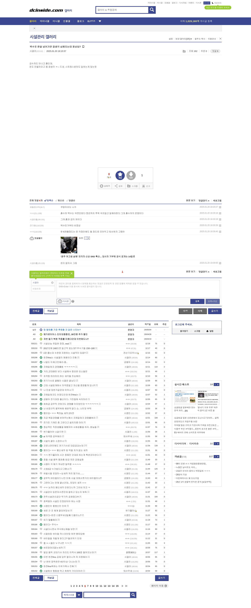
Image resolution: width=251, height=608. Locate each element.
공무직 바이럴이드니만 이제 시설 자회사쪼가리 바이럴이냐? (70, 478)
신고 (146, 186)
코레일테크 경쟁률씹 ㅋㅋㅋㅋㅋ (57, 367)
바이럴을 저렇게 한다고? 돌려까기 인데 (61, 538)
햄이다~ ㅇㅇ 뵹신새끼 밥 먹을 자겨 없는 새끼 (64, 450)
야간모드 (217, 3)
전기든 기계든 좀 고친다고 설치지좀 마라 (61, 422)
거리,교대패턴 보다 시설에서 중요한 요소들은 (63, 371)
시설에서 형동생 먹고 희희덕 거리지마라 (61, 571)
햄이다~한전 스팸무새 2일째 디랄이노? (60, 515)
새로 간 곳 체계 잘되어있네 (54, 510)
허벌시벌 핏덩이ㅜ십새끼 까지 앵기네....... (62, 473)
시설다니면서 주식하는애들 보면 (57, 529)
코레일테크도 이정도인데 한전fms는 (59, 394)
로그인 (207, 3)
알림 (209, 331)
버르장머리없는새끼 (51, 548)
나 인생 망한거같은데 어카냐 (55, 390)
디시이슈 (194, 443)
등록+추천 (212, 301)
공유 (119, 186)
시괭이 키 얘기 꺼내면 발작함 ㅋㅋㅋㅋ (60, 464)
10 (97, 586)
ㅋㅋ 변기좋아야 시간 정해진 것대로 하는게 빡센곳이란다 (69, 455)
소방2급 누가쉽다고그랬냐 (54, 469)
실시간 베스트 (182, 384)
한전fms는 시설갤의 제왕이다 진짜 (58, 357)
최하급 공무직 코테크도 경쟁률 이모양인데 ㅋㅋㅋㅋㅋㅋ (69, 404)
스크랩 (184, 51)
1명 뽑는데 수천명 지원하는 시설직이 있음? (62, 353)
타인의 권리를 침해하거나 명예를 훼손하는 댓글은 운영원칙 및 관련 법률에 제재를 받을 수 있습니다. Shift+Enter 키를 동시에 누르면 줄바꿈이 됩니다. (103, 285)
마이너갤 (151, 3)
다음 (123, 586)
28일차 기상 (181, 474)
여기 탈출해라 (48, 520)
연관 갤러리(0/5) (183, 39)
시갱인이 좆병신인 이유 (53, 506)
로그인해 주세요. (184, 324)
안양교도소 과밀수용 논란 (185, 421)
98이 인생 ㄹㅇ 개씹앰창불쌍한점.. (191, 464)
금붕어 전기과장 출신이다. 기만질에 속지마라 (63, 399)
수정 (185, 311)
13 (109, 586)
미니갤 (160, 3)
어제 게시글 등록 (196, 21)
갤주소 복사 (200, 39)
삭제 (220, 207)
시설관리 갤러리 (43, 37)
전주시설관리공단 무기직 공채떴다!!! (59, 497)
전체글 (36, 311)
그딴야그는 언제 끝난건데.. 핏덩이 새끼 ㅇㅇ (63, 483)
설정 (171, 39)
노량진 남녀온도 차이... (186, 467)
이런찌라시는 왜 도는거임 (187, 478)
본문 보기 (190, 200)
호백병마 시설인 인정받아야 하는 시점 (60, 501)
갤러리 (33, 21)
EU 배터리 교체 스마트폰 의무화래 (189, 432)
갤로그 (174, 3)
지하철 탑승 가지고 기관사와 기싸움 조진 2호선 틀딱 (196, 425)
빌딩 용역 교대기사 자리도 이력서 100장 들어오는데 (67, 552)
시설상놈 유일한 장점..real (54, 343)
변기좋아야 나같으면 (51, 432)
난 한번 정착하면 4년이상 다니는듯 (58, 561)
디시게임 (183, 3)
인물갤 (167, 3)
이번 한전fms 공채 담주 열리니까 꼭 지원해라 (63, 557)
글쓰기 (214, 311)
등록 (197, 301)
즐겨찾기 (184, 331)
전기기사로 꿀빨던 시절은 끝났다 (57, 381)
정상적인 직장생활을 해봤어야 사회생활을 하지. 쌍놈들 (68, 427)
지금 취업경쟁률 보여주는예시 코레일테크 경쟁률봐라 (67, 418)
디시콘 (198, 3)
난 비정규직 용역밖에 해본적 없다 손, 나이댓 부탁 (65, 408)
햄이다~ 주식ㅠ (49, 524)
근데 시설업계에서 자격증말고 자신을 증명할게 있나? (67, 385)
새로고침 (217, 200)
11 (101, 586)
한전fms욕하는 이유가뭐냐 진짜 (57, 566)
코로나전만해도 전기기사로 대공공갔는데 (61, 445)
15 (117, 586)
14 (113, 586)
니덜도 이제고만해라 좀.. (53, 362)
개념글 (50, 311)
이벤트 (191, 3)
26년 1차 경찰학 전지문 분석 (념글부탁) (193, 482)
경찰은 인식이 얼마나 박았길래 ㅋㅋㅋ (193, 471)
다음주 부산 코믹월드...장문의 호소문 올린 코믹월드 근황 (196, 429)
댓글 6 (215, 51)
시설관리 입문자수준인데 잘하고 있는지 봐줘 (63, 492)
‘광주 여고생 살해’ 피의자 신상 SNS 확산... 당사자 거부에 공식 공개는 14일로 (98, 256)
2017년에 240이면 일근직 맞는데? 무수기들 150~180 (67, 348)
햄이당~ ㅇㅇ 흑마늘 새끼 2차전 (57, 413)
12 (105, 586)
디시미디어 (180, 443)
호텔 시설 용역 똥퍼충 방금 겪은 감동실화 (62, 459)
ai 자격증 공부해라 (50, 436)
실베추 (105, 186)
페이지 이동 (159, 585)
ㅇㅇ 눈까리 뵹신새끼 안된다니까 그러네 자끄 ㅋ (65, 487)
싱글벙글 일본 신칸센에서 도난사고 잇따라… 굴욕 (196, 418)
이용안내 (212, 39)
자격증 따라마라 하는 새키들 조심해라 (60, 376)
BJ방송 (91, 21)
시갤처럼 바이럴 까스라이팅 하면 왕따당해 (62, 534)
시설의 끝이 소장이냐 (52, 441)
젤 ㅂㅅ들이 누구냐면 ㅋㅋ (54, 543)
